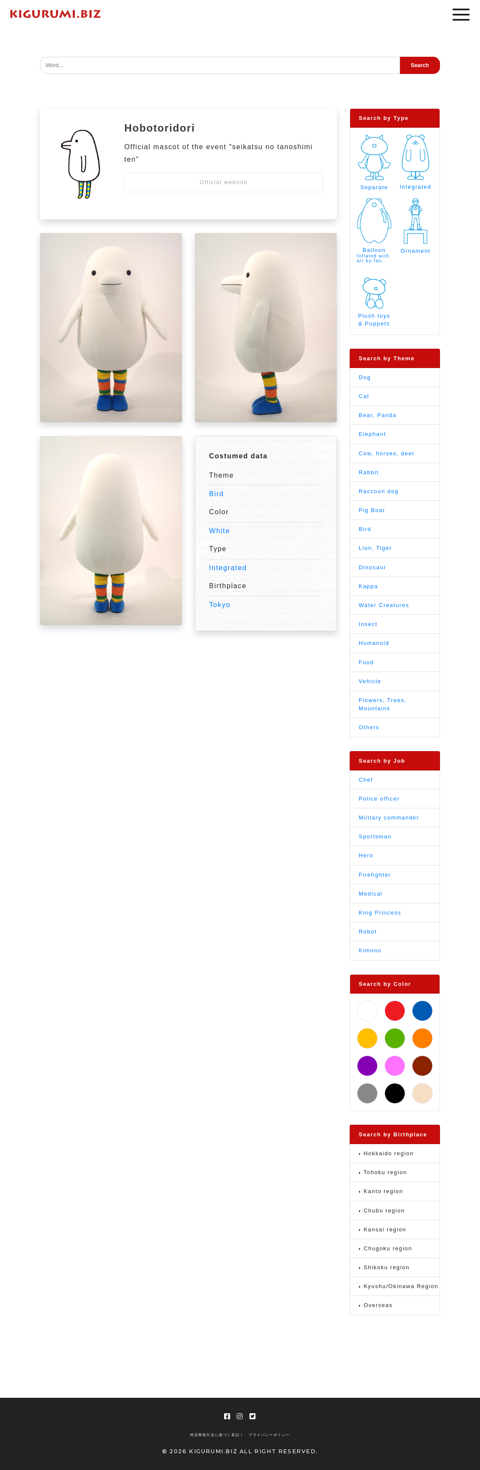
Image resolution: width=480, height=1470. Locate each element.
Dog (365, 377)
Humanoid (374, 643)
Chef (366, 779)
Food (366, 662)
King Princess (380, 912)
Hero (366, 855)
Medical (370, 893)
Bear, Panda (378, 415)
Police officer (379, 798)
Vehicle (370, 681)
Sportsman (375, 836)
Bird (216, 493)
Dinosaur (372, 567)
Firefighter (375, 875)
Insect (368, 624)
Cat (364, 396)
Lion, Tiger (375, 548)
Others (369, 727)
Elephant (372, 434)
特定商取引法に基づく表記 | (216, 1435)
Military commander (389, 817)
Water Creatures (384, 605)
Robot (368, 931)
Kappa (368, 586)
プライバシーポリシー (269, 1435)
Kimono (370, 950)
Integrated (228, 567)
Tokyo (220, 604)
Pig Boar (372, 510)
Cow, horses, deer (387, 453)
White (219, 530)
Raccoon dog (379, 491)
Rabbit (369, 472)
